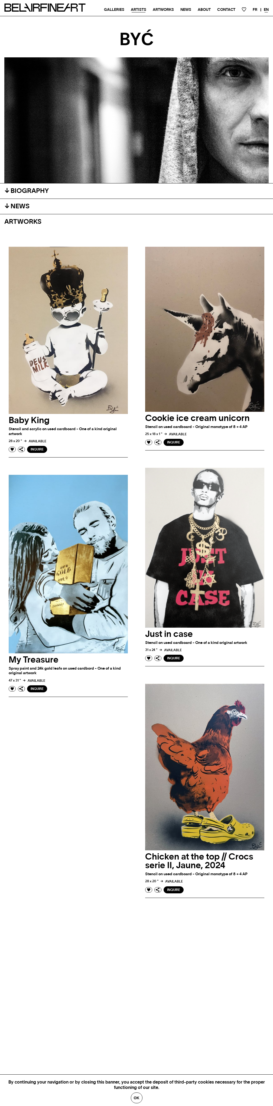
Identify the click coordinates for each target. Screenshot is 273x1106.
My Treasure (33, 660)
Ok (136, 1098)
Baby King (29, 420)
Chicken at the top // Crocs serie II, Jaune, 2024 (199, 861)
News (185, 10)
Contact (226, 10)
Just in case (169, 634)
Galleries (114, 10)
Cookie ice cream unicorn (197, 418)
